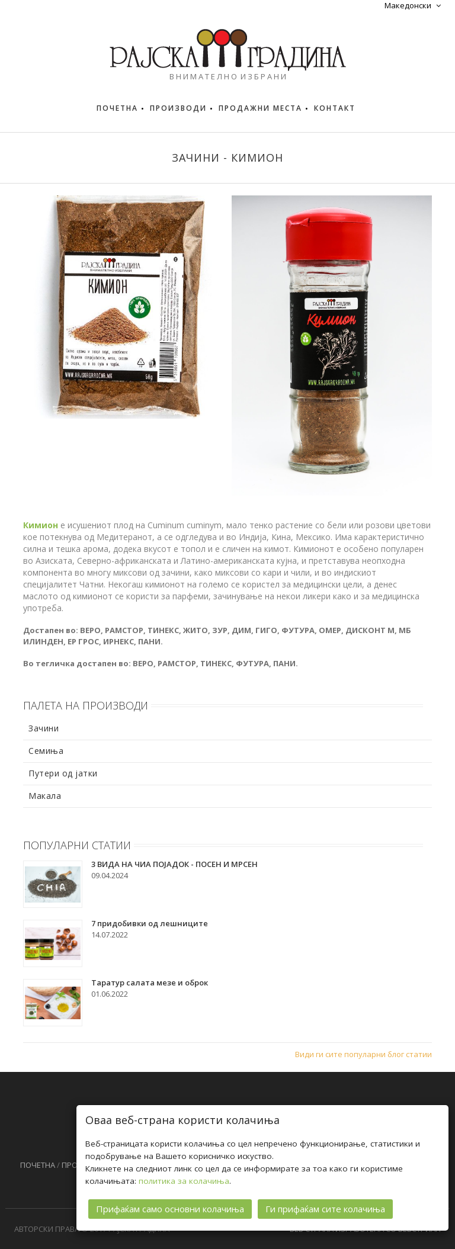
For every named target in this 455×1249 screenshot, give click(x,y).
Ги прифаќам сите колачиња (325, 1207)
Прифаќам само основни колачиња (170, 1207)
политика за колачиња (184, 1179)
